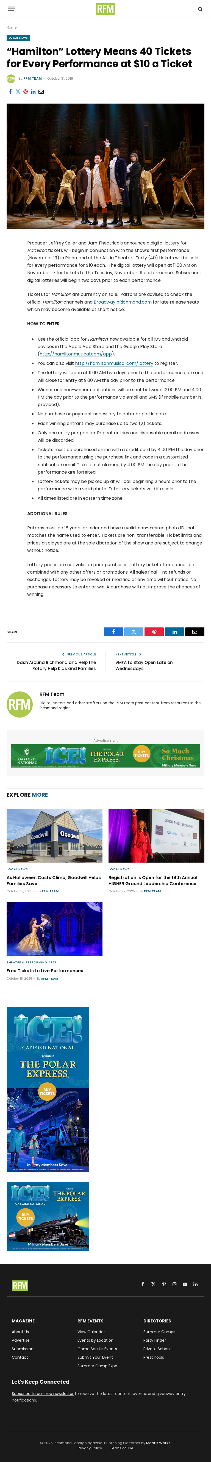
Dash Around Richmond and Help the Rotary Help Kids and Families (56, 666)
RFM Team (32, 78)
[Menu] (11, 9)
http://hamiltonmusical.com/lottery (114, 363)
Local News (18, 38)
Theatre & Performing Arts (32, 962)
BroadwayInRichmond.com (123, 302)
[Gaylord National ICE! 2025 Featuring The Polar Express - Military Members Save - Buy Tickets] (105, 756)
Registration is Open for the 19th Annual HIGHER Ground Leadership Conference (153, 881)
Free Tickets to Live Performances (45, 971)
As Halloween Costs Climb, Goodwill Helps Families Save (54, 881)
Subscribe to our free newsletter (43, 1393)
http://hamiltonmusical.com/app (76, 354)
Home (11, 27)
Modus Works (158, 1443)
